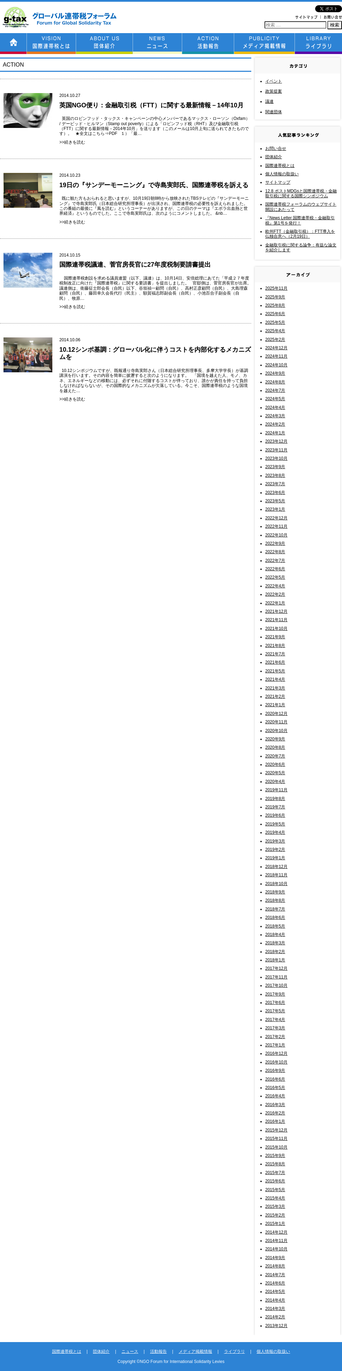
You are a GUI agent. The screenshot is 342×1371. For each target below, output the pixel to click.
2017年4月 (275, 1019)
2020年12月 (276, 713)
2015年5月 (275, 1189)
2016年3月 (275, 1104)
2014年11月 (276, 1240)
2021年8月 (275, 645)
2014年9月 (275, 1257)
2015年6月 (275, 1181)
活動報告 (158, 1351)
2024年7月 (275, 390)
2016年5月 (275, 1087)
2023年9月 (275, 466)
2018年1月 (275, 960)
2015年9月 (275, 1155)
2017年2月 (275, 1036)
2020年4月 (275, 781)
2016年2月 (275, 1113)
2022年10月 (276, 535)
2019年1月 (275, 857)
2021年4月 (275, 679)
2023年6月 (275, 492)
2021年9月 (275, 636)
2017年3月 (275, 1028)
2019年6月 (275, 815)
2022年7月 (275, 560)
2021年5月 (275, 671)
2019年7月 (275, 807)
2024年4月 (275, 407)
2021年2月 (275, 696)
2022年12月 (276, 518)
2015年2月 (275, 1215)
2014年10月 (276, 1249)
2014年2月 (275, 1317)
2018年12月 (276, 866)
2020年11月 (276, 721)
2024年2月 (275, 424)
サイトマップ (277, 182)
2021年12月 (276, 611)
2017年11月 (276, 977)
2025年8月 (275, 305)
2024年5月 (275, 398)
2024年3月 (275, 415)
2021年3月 (275, 688)
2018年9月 (275, 892)
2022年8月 (275, 551)
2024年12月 (276, 347)
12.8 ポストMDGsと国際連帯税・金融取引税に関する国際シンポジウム (301, 193)
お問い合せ (275, 148)
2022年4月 (275, 586)
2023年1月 (275, 509)
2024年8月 (275, 382)
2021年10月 (276, 628)
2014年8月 (275, 1266)
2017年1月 (275, 1045)
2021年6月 (275, 662)
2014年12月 (276, 1232)
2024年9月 (275, 373)
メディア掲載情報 (195, 1351)
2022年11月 (276, 526)
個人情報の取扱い (282, 174)
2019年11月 (276, 789)
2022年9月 (275, 543)
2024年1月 (275, 433)
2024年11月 (276, 356)
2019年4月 (275, 832)
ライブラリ (234, 1351)
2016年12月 (276, 1053)
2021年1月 (275, 704)
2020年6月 (275, 764)
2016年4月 (275, 1096)
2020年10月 (276, 730)
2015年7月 (275, 1172)
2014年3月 (275, 1308)
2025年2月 (275, 339)
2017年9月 (275, 994)
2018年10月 (276, 883)
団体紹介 (273, 156)
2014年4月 (275, 1300)
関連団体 (273, 111)
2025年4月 (275, 330)
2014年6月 (275, 1283)
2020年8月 (275, 747)
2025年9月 (275, 297)
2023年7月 (275, 483)
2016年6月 (275, 1079)
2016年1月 (275, 1121)
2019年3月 (275, 841)
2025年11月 (276, 288)
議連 (269, 101)
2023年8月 (275, 475)
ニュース (129, 1351)
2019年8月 (275, 798)
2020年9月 (275, 739)
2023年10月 (276, 458)
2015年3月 (275, 1206)
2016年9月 (275, 1070)
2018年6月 (275, 917)
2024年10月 (276, 365)
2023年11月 (276, 450)
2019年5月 (275, 824)
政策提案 (273, 91)
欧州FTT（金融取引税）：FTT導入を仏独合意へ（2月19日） (300, 234)
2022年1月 (275, 603)
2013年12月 (276, 1325)
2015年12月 (276, 1130)
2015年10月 (276, 1147)
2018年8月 (275, 900)
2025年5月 (275, 322)
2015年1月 (275, 1223)
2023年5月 (275, 500)
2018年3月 (275, 942)
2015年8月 (275, 1163)
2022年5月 (275, 577)
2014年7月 (275, 1274)
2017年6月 (275, 1002)
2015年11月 (276, 1138)
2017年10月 (276, 985)
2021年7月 (275, 654)
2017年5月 (275, 1010)
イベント (273, 81)
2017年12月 (276, 968)
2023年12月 (276, 441)
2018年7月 (275, 909)
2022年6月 (275, 568)
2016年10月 (276, 1062)
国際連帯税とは (280, 165)
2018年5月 (275, 926)
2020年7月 (275, 756)
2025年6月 (275, 313)
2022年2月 (275, 594)
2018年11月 (276, 875)
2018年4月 (275, 934)
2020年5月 (275, 772)
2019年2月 (275, 849)
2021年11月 (276, 619)
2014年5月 (275, 1291)
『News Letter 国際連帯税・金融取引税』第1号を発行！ (300, 220)
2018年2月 (275, 951)
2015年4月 (275, 1198)
